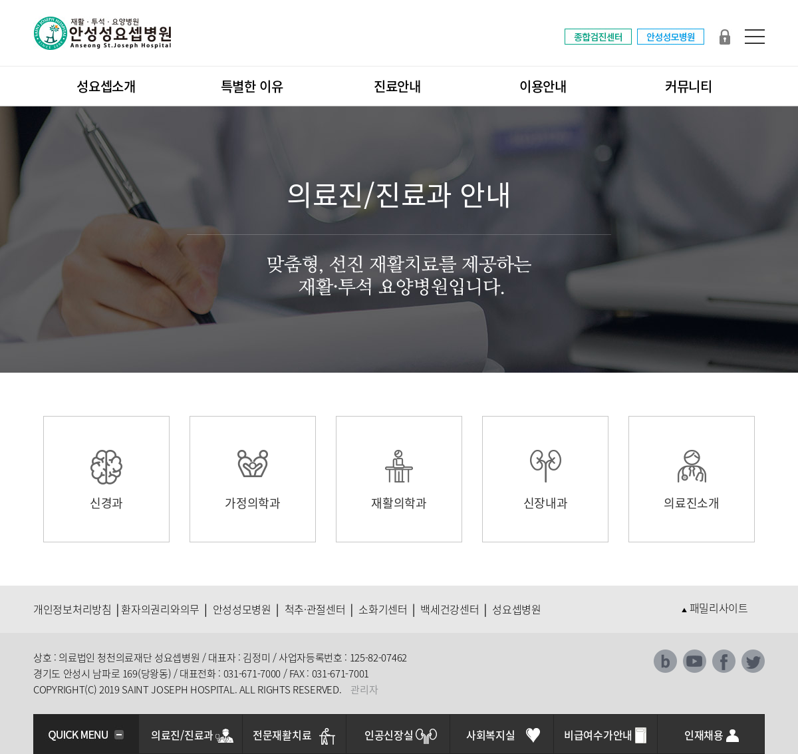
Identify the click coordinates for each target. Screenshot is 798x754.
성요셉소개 (106, 86)
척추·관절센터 (315, 609)
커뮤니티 (688, 86)
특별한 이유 (252, 86)
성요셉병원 (516, 609)
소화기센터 (383, 609)
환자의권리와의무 (160, 609)
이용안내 (543, 86)
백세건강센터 (449, 609)
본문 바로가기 (0, 0)
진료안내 (397, 86)
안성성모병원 (242, 609)
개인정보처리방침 (72, 609)
